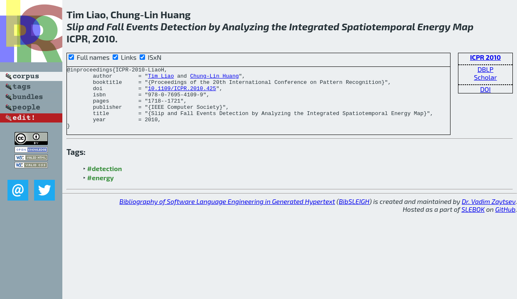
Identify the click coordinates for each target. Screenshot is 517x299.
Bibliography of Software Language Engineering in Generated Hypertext (227, 214)
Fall (115, 26)
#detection (104, 181)
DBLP (485, 69)
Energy (434, 26)
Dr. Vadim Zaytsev (488, 214)
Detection (183, 26)
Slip (75, 26)
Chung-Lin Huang (214, 78)
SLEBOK (473, 221)
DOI (485, 89)
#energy (100, 190)
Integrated (314, 26)
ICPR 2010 (485, 57)
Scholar (485, 77)
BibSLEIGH (354, 214)
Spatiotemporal (378, 26)
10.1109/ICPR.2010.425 (182, 93)
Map (463, 26)
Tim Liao (161, 78)
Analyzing (245, 26)
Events (142, 26)
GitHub (505, 221)
